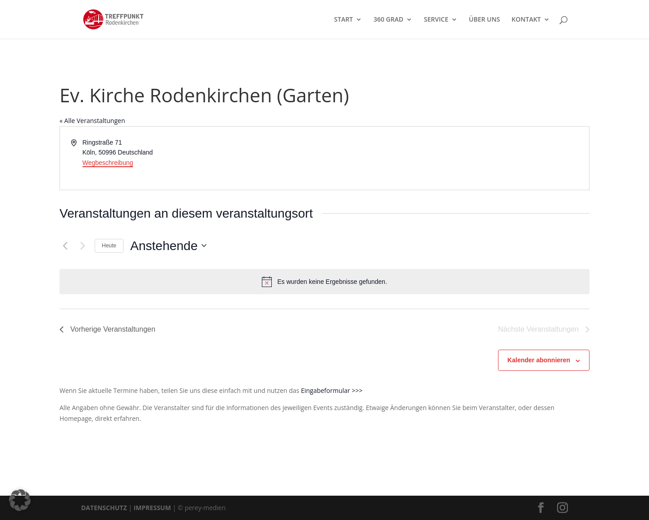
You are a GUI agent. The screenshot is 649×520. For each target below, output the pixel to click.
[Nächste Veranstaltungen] (82, 245)
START (343, 19)
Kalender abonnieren (538, 360)
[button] (20, 500)
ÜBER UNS (484, 19)
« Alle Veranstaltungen (92, 120)
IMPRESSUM (152, 507)
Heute (109, 245)
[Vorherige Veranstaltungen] (64, 245)
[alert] (324, 281)
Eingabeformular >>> (332, 390)
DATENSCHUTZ (104, 507)
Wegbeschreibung (107, 162)
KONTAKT (526, 19)
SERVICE (436, 19)
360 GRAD (388, 19)
